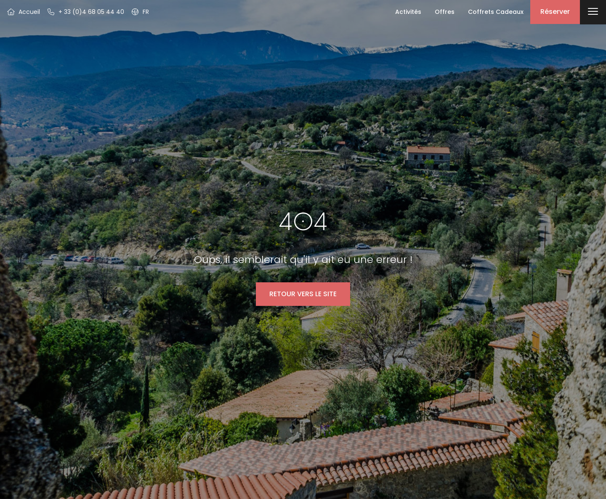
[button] (140, 12)
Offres (444, 12)
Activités (408, 12)
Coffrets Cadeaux (496, 12)
